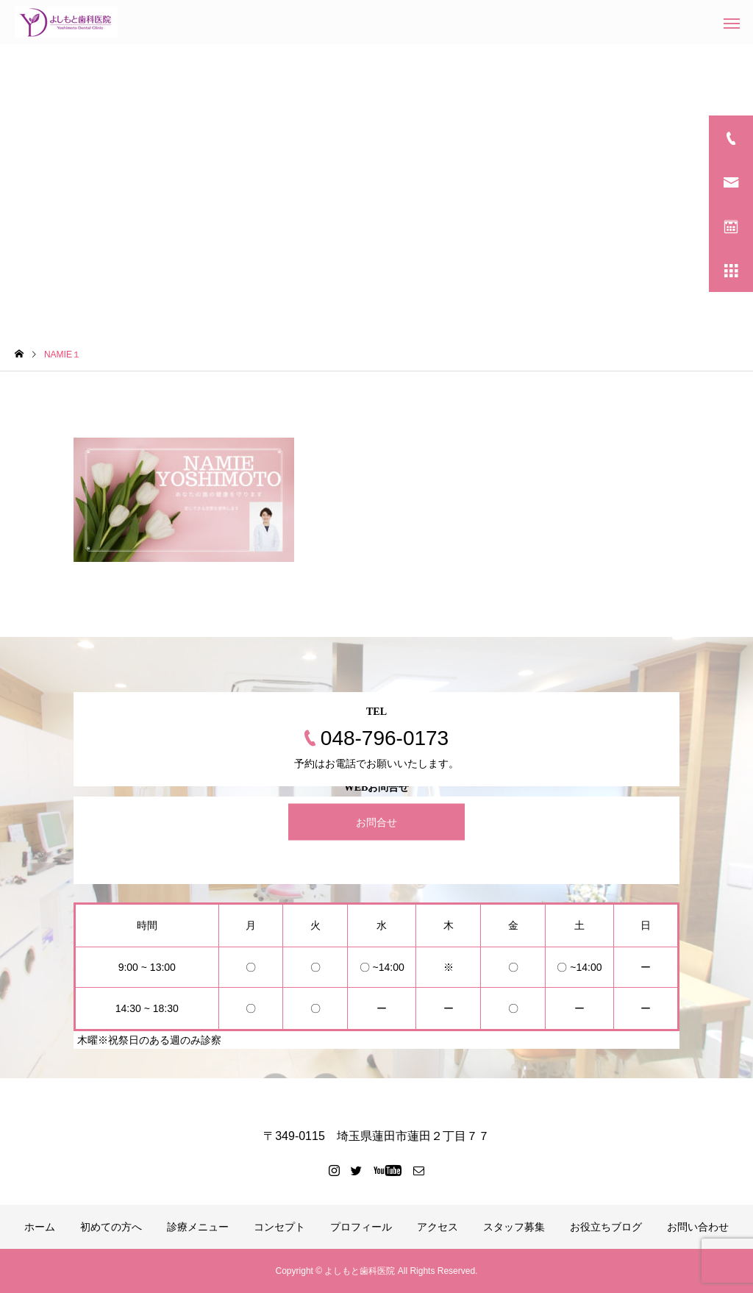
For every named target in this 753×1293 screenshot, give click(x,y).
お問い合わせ (698, 1227)
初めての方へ (111, 1227)
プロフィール (361, 1227)
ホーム (39, 1227)
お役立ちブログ (606, 1227)
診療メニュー (198, 1227)
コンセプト (279, 1227)
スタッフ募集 (514, 1227)
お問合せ (376, 822)
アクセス (437, 1227)
